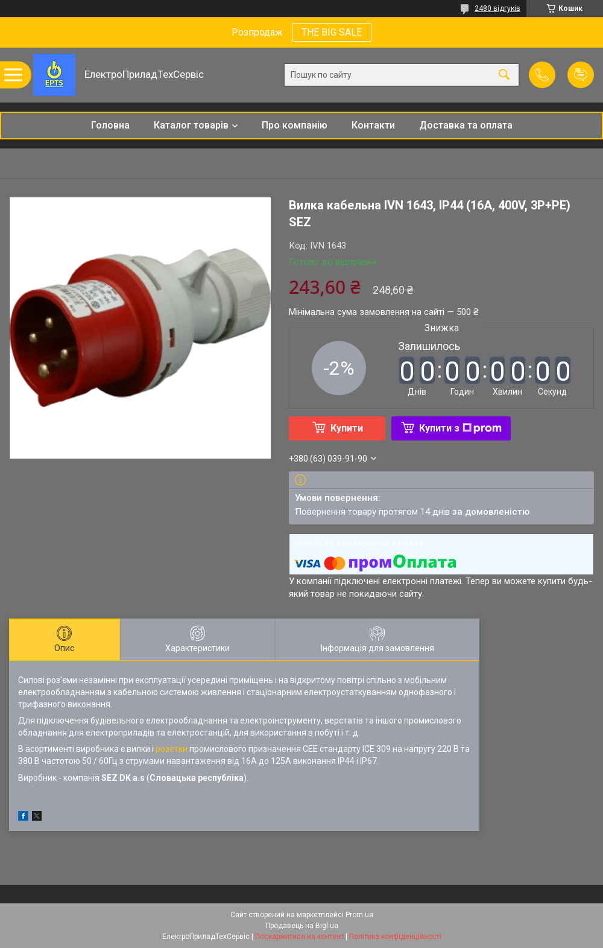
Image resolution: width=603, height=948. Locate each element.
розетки (172, 749)
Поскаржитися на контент (299, 936)
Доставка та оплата (466, 125)
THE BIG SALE (332, 32)
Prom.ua (359, 915)
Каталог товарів (191, 125)
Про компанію (294, 125)
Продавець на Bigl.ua (301, 925)
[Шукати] (504, 75)
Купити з (460, 428)
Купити (346, 428)
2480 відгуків (497, 8)
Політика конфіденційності (395, 936)
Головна (110, 125)
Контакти (373, 125)
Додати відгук (580, 75)
